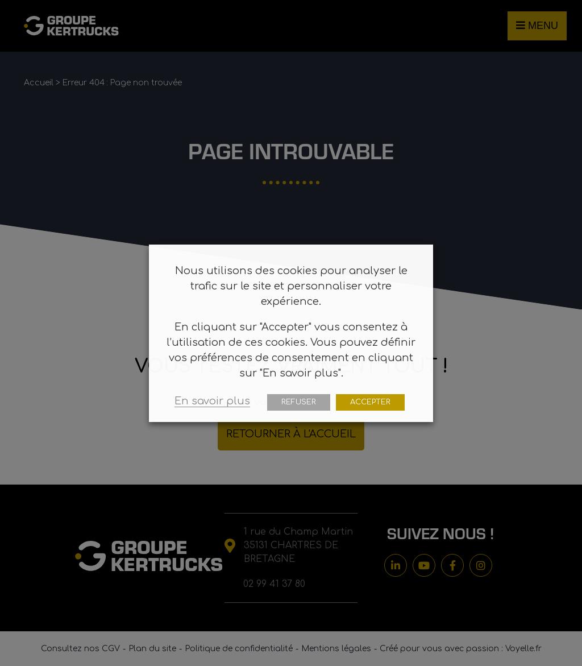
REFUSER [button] (298, 402)
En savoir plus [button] (212, 401)
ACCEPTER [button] (370, 402)
